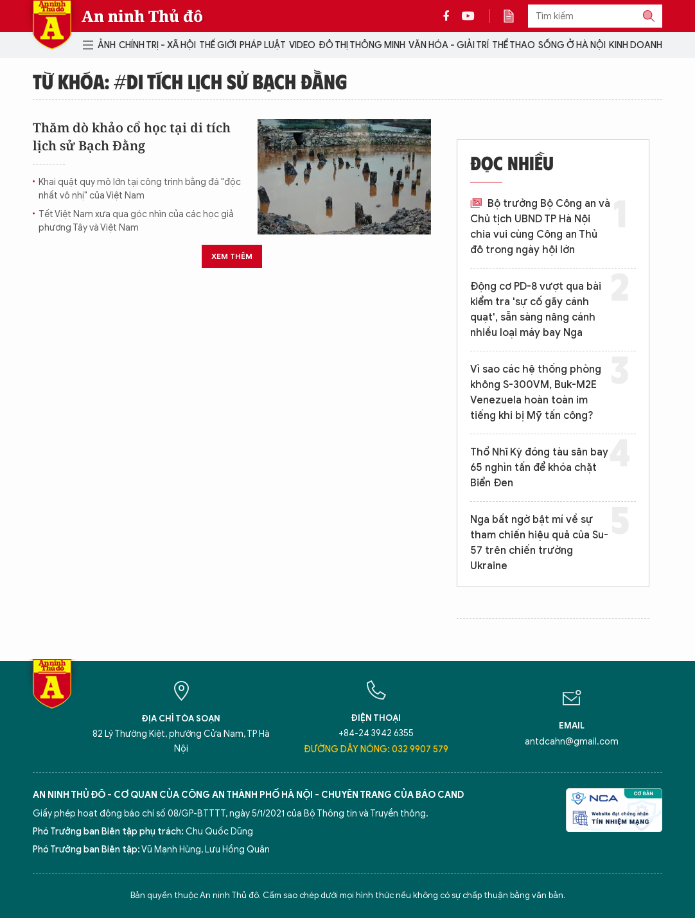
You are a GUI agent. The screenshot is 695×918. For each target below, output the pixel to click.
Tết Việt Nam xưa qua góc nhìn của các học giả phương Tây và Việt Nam (136, 221)
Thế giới (217, 45)
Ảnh (107, 45)
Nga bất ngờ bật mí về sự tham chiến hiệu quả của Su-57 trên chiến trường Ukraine (539, 542)
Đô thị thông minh (362, 45)
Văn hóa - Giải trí (449, 45)
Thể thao (513, 45)
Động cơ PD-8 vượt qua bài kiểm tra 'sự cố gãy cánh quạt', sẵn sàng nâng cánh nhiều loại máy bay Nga (535, 309)
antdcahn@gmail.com (572, 741)
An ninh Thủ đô (142, 16)
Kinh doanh (635, 45)
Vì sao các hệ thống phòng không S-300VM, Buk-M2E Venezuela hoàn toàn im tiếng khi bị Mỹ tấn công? (535, 392)
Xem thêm (231, 256)
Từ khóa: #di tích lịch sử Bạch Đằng (190, 81)
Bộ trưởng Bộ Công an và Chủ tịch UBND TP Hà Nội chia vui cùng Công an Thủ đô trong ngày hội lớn (540, 226)
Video (302, 45)
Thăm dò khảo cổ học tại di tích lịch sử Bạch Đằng (132, 136)
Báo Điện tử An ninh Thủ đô (52, 24)
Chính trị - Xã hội (157, 45)
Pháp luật (263, 45)
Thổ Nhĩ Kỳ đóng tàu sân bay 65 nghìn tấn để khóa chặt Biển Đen (539, 468)
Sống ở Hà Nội (572, 45)
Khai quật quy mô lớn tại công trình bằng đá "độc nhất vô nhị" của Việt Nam (140, 189)
